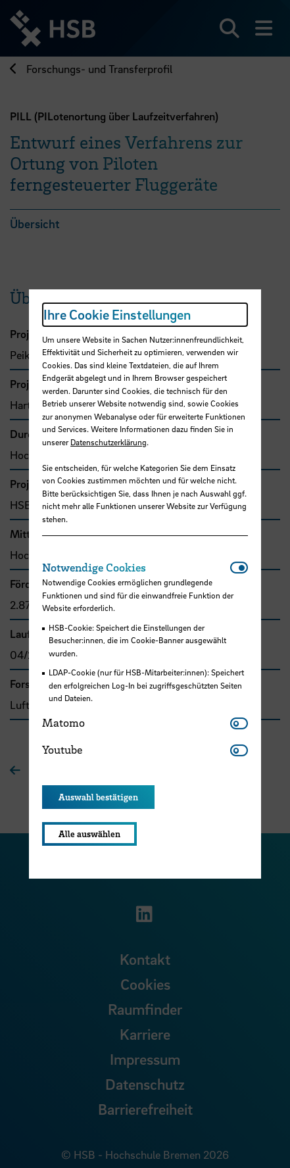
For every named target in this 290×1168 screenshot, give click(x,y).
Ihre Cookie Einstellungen (117, 314)
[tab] (136, 567)
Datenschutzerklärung (108, 442)
